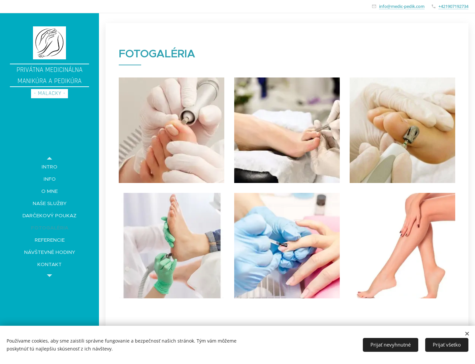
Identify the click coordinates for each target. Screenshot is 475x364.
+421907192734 (453, 6)
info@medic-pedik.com (402, 6)
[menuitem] (49, 166)
